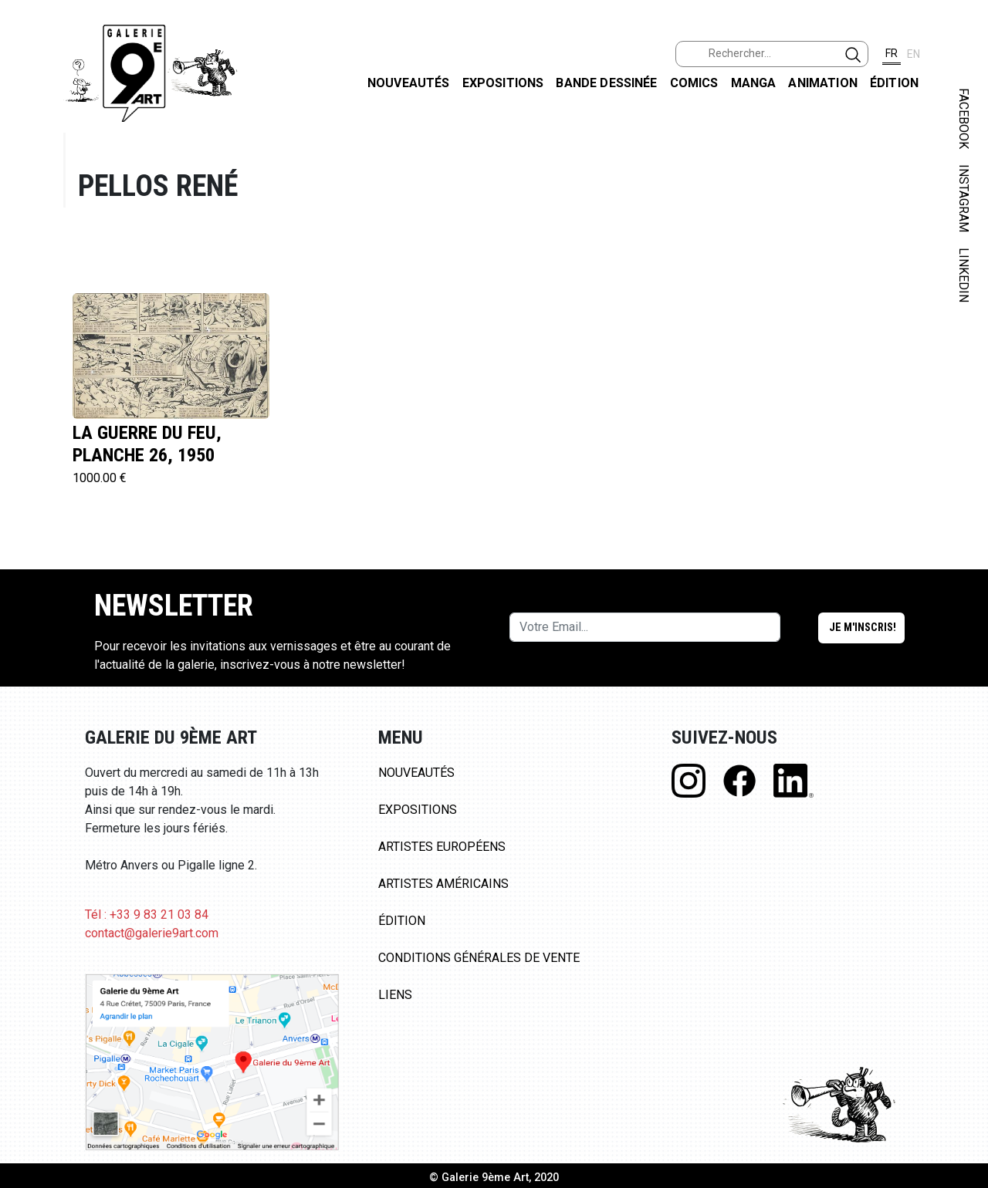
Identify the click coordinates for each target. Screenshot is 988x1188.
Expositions (503, 83)
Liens (395, 994)
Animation (822, 83)
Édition (894, 83)
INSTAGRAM (963, 198)
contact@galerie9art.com (151, 933)
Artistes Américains (443, 883)
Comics (694, 83)
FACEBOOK (963, 118)
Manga (754, 83)
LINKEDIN (963, 275)
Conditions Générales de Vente (479, 957)
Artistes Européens (442, 846)
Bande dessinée (606, 83)
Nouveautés (408, 83)
